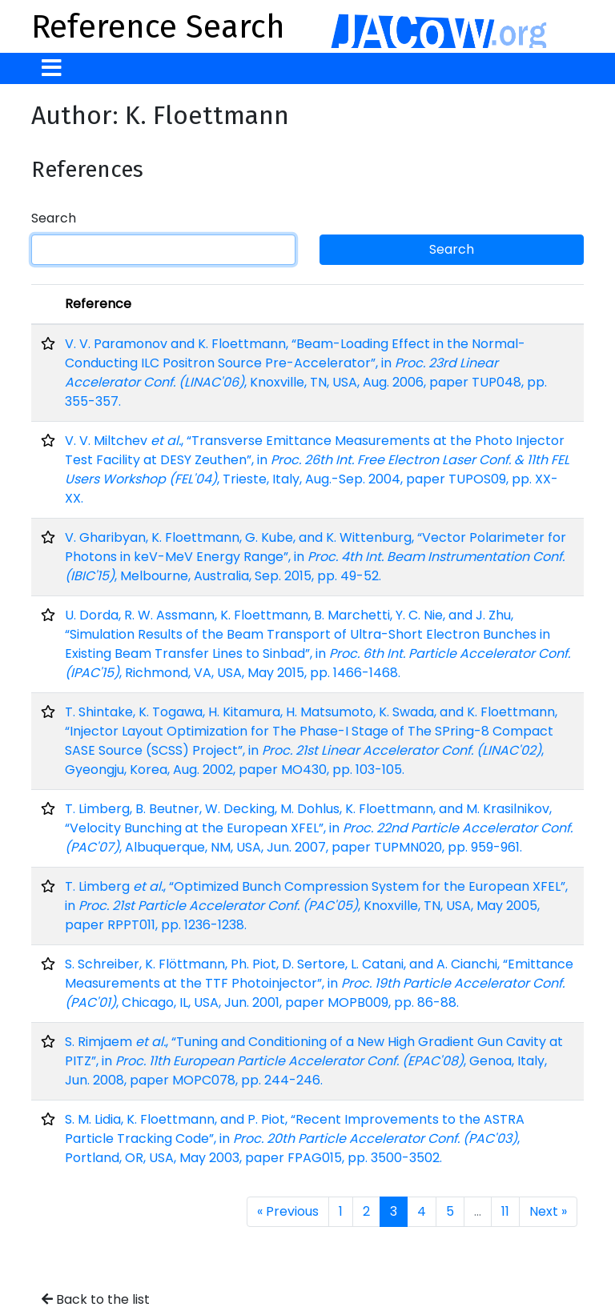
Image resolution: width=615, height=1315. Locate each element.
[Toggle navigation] (51, 68)
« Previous (288, 1211)
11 (505, 1211)
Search (53, 218)
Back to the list (96, 1299)
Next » (548, 1211)
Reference (98, 304)
